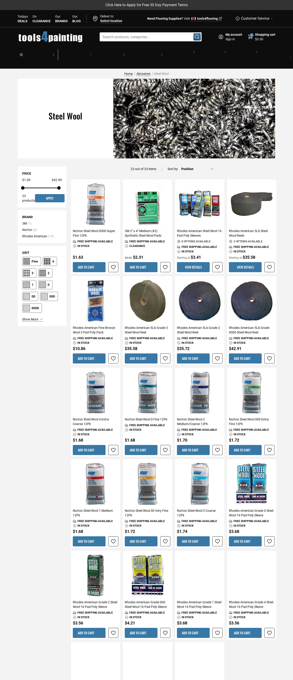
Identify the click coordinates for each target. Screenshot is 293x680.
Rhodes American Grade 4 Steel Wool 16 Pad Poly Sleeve (251, 592)
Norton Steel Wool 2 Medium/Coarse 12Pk (192, 409)
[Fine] (31, 249)
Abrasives (143, 61)
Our (61, 19)
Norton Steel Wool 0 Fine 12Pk (146, 407)
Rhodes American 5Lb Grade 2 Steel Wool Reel (198, 318)
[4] (50, 249)
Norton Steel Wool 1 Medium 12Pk (93, 501)
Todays (23, 19)
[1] (29, 272)
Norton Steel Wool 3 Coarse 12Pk (196, 501)
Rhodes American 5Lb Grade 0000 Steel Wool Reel (249, 318)
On (42, 19)
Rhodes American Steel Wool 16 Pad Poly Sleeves (199, 221)
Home (128, 61)
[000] (49, 284)
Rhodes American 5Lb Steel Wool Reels (248, 221)
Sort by (173, 157)
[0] (45, 272)
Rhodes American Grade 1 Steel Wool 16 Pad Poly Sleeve (199, 592)
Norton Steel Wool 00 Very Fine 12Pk (146, 501)
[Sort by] (197, 157)
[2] (45, 260)
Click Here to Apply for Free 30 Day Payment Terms (147, 5)
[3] (29, 260)
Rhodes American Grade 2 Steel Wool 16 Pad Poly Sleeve (95, 592)
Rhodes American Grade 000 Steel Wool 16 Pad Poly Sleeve (146, 592)
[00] (30, 284)
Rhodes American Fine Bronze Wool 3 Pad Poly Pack (94, 318)
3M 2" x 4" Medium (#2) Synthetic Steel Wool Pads (143, 221)
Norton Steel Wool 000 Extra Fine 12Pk (249, 409)
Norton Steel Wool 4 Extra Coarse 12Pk (91, 409)
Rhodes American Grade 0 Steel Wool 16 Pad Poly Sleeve (251, 501)
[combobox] (151, 36)
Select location (111, 21)
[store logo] (50, 36)
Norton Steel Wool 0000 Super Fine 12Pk (94, 221)
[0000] (32, 296)
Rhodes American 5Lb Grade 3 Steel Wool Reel (146, 318)
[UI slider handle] (22, 176)
